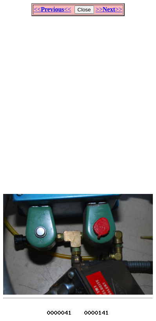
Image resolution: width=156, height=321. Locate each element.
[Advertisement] (78, 101)
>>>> (109, 9)
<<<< (52, 9)
